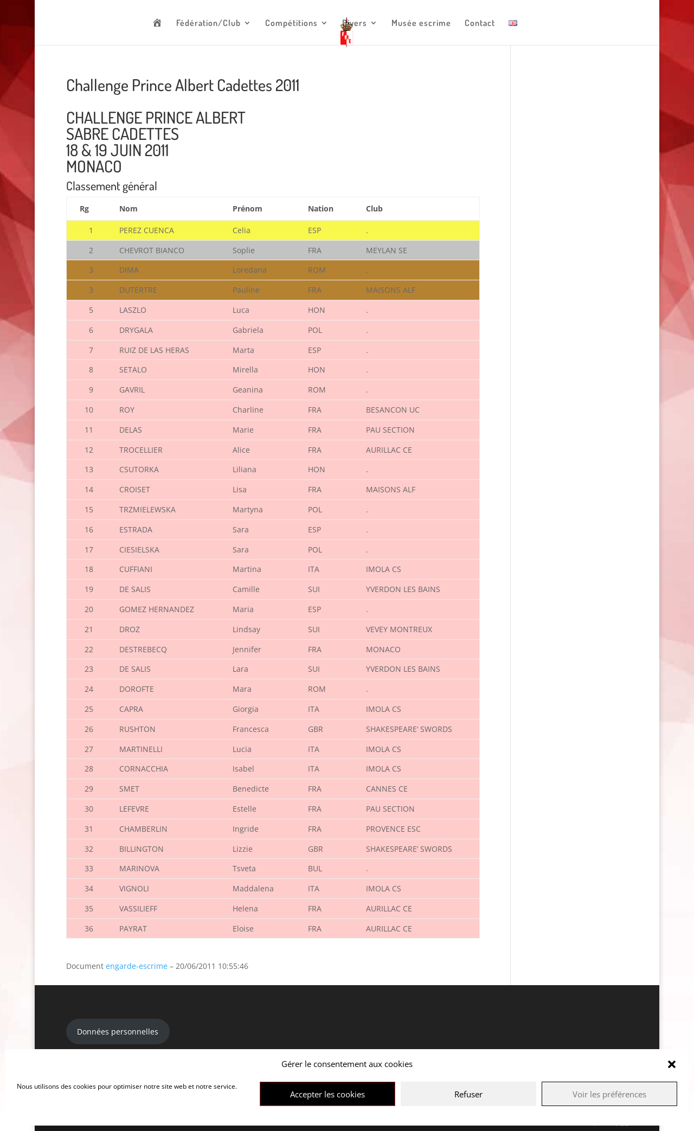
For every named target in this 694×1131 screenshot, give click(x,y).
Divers (354, 23)
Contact (480, 23)
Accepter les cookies (327, 1094)
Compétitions (291, 23)
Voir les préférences (609, 1094)
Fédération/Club (208, 23)
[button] (671, 1064)
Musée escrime (421, 23)
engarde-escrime (137, 966)
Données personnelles (117, 1031)
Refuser (468, 1094)
